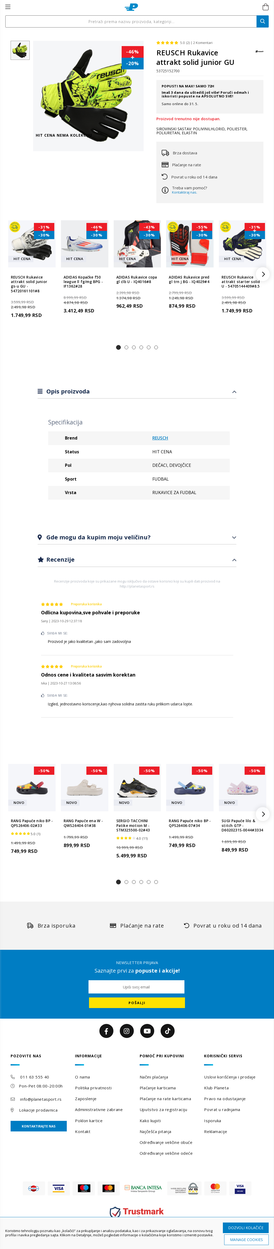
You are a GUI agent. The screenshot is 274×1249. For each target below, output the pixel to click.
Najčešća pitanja (155, 1131)
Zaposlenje (86, 1098)
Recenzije (59, 559)
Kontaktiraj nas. (184, 192)
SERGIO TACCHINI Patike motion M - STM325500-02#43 (133, 825)
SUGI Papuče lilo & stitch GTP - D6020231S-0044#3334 (242, 825)
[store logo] (131, 7)
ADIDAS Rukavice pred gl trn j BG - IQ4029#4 (189, 279)
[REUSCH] (259, 53)
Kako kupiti (150, 1120)
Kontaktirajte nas (38, 1126)
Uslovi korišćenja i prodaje (229, 1077)
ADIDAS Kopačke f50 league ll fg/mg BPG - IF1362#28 (83, 282)
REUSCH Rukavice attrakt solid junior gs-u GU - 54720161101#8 (29, 284)
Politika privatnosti (93, 1087)
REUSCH (160, 438)
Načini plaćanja (154, 1077)
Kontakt (82, 1131)
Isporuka (212, 1120)
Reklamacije (215, 1131)
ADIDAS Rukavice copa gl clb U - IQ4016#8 (136, 279)
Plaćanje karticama (158, 1087)
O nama (82, 1077)
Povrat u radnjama (222, 1109)
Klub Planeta (216, 1087)
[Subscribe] (137, 1002)
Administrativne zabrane (99, 1109)
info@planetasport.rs (40, 1099)
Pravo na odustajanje (225, 1098)
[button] (118, 347)
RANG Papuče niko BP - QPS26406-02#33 (32, 823)
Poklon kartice (89, 1120)
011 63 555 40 (34, 1077)
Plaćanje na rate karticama (165, 1098)
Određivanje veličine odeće (166, 1153)
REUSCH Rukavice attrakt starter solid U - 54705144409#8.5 (241, 282)
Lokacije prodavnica (38, 1110)
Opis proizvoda (67, 391)
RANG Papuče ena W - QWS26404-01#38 (83, 823)
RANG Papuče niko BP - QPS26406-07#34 (190, 823)
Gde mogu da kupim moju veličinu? (98, 537)
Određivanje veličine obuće (166, 1142)
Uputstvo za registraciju (163, 1109)
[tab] (137, 391)
